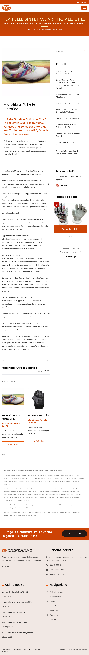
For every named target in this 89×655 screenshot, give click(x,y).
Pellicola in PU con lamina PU (13, 515)
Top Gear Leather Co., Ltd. (24, 649)
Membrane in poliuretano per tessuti (68, 134)
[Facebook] (2, 566)
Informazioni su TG (57, 596)
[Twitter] (5, 566)
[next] (47, 360)
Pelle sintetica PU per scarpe (68, 103)
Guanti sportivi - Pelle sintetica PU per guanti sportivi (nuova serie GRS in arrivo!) (67, 84)
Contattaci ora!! (74, 534)
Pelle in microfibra (53, 512)
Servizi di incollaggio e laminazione (65, 143)
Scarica (62, 185)
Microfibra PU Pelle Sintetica (52, 29)
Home (29, 29)
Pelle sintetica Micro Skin (11, 417)
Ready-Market (82, 649)
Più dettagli (70, 257)
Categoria (36, 29)
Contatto (53, 620)
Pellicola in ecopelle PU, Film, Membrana (68, 95)
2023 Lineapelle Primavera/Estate (17, 632)
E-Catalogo (53, 615)
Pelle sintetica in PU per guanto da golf (66, 72)
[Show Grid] (44, 371)
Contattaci (36, 515)
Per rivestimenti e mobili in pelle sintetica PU (67, 125)
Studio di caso (55, 606)
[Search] (68, 51)
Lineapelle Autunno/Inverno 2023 (17, 602)
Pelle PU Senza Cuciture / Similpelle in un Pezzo (66, 110)
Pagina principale (56, 592)
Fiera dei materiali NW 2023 (14, 612)
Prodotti (52, 601)
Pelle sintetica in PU (41, 512)
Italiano (83, 2)
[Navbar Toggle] (84, 8)
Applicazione (54, 610)
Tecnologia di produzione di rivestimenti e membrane (67, 152)
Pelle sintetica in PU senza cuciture (69, 512)
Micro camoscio (38, 415)
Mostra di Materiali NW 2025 (15, 592)
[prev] (3, 360)
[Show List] (48, 371)
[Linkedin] (8, 566)
